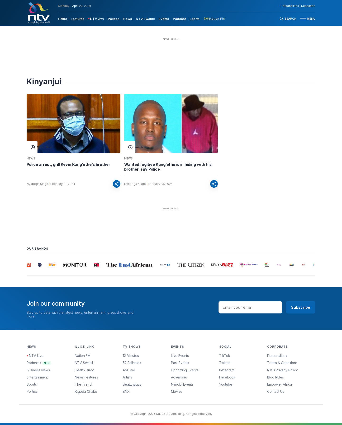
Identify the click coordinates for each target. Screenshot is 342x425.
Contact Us (275, 391)
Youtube (225, 384)
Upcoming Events (184, 370)
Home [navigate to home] (62, 19)
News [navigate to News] (127, 19)
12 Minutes (131, 356)
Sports (32, 384)
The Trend (83, 384)
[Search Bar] (287, 19)
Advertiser (179, 377)
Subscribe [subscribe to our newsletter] (308, 6)
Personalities (277, 356)
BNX (126, 391)
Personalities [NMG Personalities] (290, 6)
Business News (38, 370)
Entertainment (37, 377)
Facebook (227, 377)
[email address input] (250, 307)
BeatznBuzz (132, 384)
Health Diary (84, 370)
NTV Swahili (84, 363)
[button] (305, 18)
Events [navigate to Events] (164, 19)
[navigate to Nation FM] (214, 19)
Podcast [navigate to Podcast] (179, 19)
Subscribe (300, 307)
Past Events (180, 363)
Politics (32, 391)
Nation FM (82, 356)
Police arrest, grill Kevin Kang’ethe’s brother (68, 164)
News (31, 158)
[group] (29, 265)
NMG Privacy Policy (282, 370)
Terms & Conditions (282, 363)
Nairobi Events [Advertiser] (182, 384)
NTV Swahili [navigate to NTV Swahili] (145, 19)
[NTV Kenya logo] (38, 13)
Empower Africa (279, 384)
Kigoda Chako (86, 391)
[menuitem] (62, 18)
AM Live (129, 370)
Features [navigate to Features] (77, 19)
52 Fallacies (132, 363)
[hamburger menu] (303, 18)
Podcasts (39, 363)
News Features (86, 377)
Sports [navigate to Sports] (195, 19)
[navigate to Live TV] (96, 18)
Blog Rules (275, 377)
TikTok (224, 356)
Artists (127, 377)
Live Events (180, 356)
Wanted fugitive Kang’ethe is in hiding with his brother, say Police (168, 167)
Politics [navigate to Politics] (113, 19)
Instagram (226, 370)
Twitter (224, 363)
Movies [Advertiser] (176, 391)
